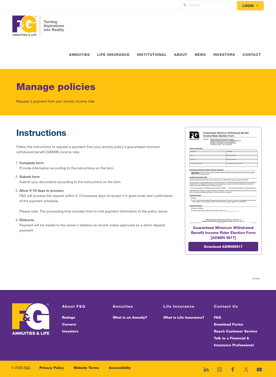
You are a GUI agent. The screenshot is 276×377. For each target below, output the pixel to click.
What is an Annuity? (130, 317)
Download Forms (228, 324)
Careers (69, 324)
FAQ (217, 317)
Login (248, 5)
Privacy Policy (51, 367)
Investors (70, 331)
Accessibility (120, 367)
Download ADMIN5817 (223, 246)
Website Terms (86, 367)
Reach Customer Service (235, 331)
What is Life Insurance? (183, 317)
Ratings (68, 317)
